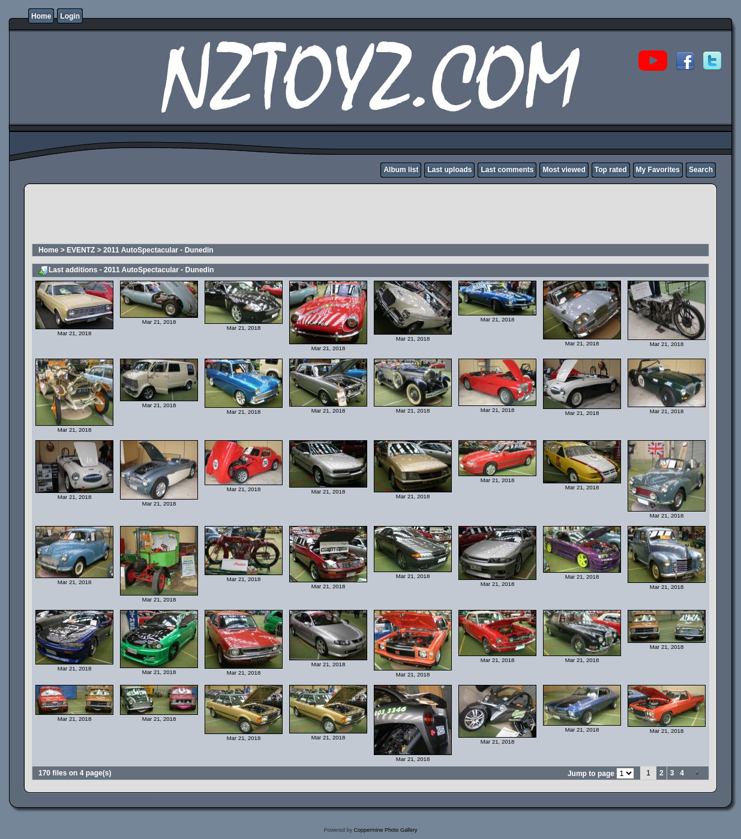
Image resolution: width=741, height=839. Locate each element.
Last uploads (449, 170)
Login (70, 16)
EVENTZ (81, 250)
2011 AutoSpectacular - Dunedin (158, 250)
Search (701, 170)
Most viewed (563, 170)
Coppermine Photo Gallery (385, 830)
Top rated (611, 170)
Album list (400, 170)
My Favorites (658, 170)
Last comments (507, 170)
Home (41, 16)
